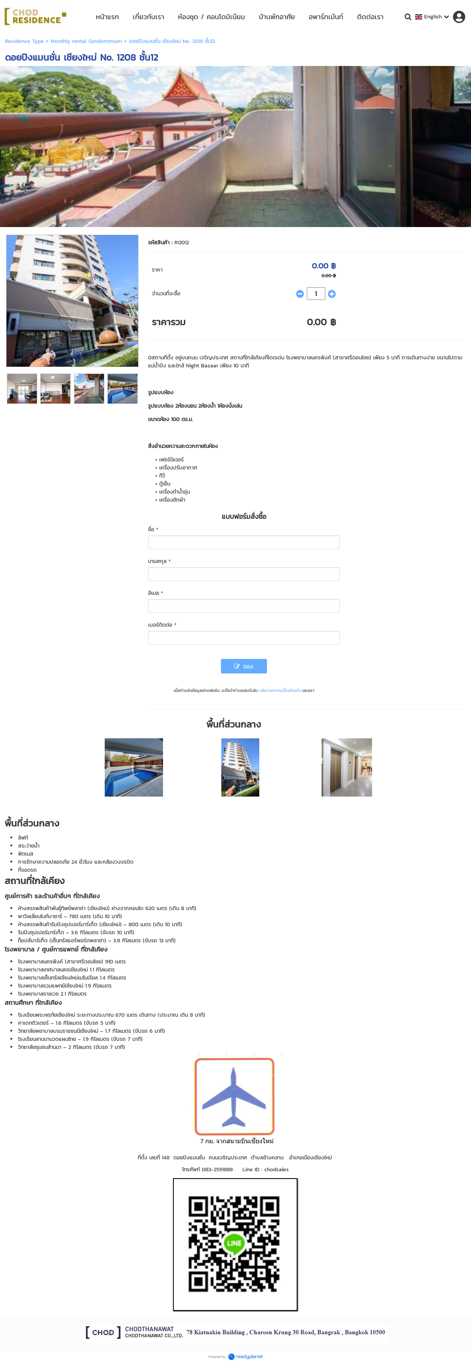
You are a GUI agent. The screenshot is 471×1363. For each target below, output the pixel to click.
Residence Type (24, 41)
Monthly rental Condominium (86, 41)
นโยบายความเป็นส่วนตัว (280, 690)
